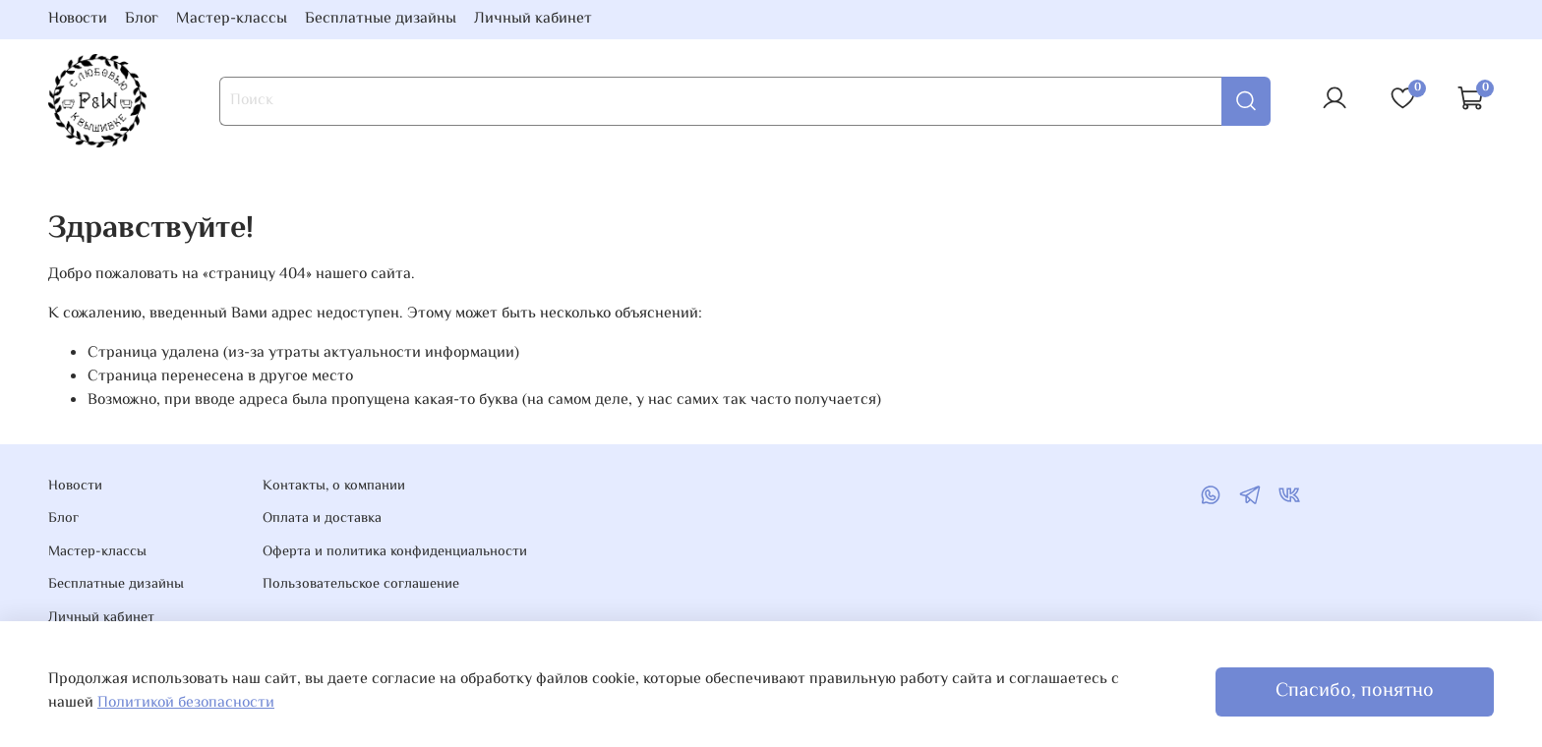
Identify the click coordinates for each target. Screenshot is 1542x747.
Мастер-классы (231, 19)
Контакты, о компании (334, 486)
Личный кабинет (533, 19)
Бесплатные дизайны (380, 19)
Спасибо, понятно (1354, 691)
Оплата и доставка (322, 519)
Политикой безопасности (185, 703)
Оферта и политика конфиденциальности (395, 552)
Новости (77, 19)
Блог (141, 19)
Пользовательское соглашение (361, 585)
